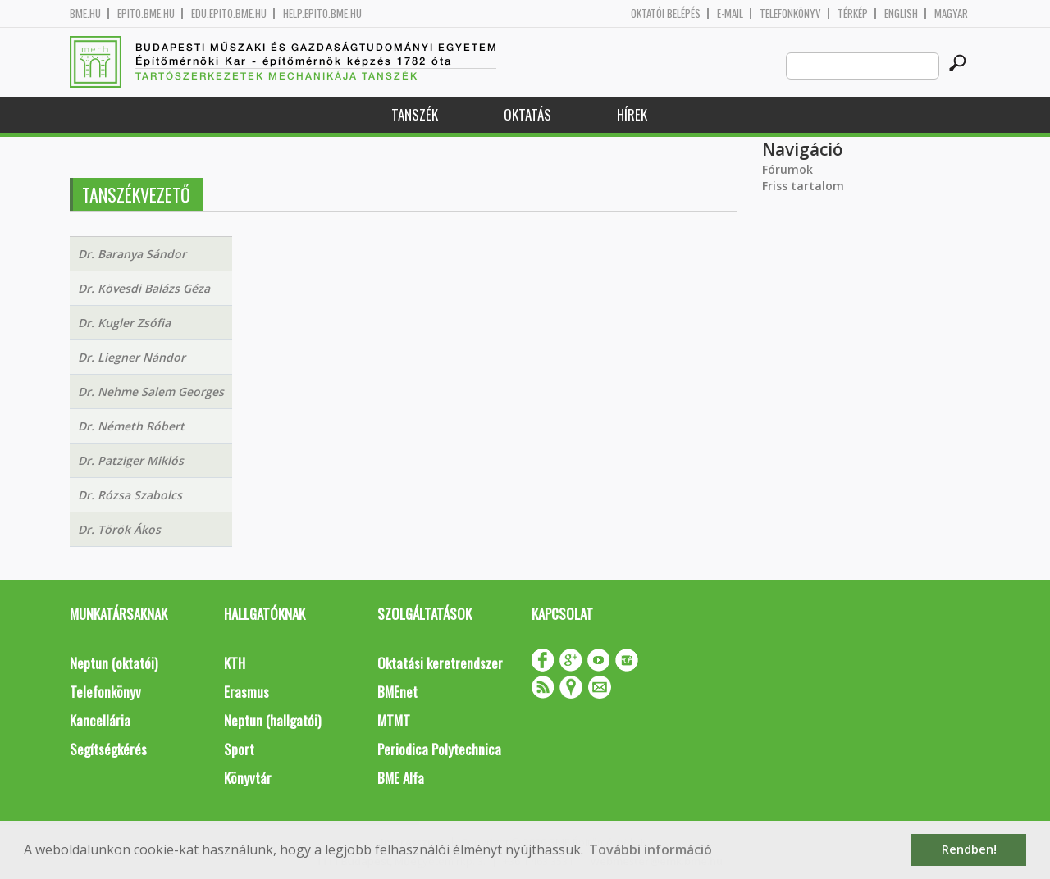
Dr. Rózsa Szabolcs (130, 495)
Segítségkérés (108, 749)
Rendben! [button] (969, 849)
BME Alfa (400, 777)
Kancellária (100, 720)
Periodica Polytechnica (439, 749)
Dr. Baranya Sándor (132, 254)
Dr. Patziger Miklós (131, 460)
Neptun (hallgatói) (272, 720)
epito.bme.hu (146, 13)
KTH (234, 663)
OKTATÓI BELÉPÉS (666, 13)
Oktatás (527, 114)
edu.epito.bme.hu (229, 13)
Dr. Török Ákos (119, 529)
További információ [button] (650, 849)
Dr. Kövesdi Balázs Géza (144, 288)
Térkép (853, 13)
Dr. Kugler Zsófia (124, 322)
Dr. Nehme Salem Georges (151, 391)
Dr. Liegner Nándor (131, 357)
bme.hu (85, 13)
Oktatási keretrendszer (440, 663)
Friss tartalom (803, 186)
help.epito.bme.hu (322, 13)
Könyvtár (248, 777)
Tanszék (414, 114)
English (901, 13)
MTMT (393, 720)
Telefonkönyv (790, 13)
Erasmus (246, 691)
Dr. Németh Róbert (131, 426)
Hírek (632, 114)
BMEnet (397, 691)
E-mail (730, 13)
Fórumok (787, 169)
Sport (239, 749)
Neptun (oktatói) (114, 663)
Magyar (951, 13)
